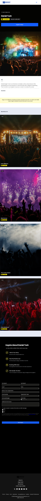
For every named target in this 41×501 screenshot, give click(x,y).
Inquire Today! (19, 24)
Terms (3, 494)
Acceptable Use (21, 494)
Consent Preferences (34, 494)
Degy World (20, 482)
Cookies (27, 494)
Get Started (20, 484)
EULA (11, 494)
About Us (21, 480)
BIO (2, 79)
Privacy (7, 494)
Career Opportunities (20, 486)
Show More (3, 90)
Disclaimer (15, 494)
